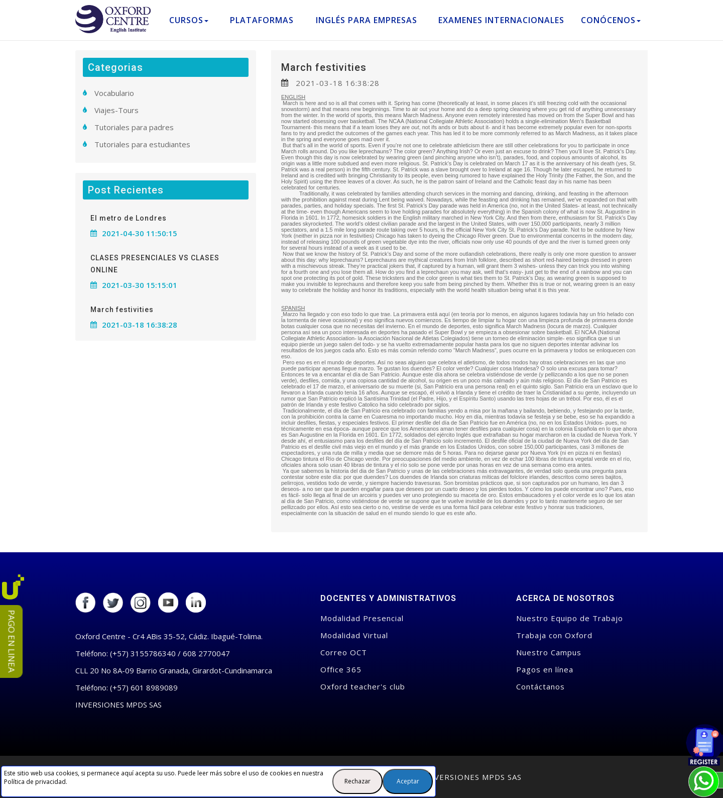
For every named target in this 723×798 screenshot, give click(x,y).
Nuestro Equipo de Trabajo (569, 618)
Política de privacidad (35, 781)
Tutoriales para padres (134, 127)
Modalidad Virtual (354, 635)
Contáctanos (540, 686)
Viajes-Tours (116, 110)
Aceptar (408, 781)
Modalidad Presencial (362, 618)
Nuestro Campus (548, 652)
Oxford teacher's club (362, 686)
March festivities (324, 67)
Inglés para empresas (366, 20)
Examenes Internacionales (501, 20)
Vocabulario (114, 93)
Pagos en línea (544, 669)
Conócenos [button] (611, 20)
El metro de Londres (128, 218)
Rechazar (357, 781)
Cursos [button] (188, 20)
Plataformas (262, 20)
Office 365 (341, 669)
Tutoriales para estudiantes (142, 144)
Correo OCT (343, 652)
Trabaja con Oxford (554, 635)
